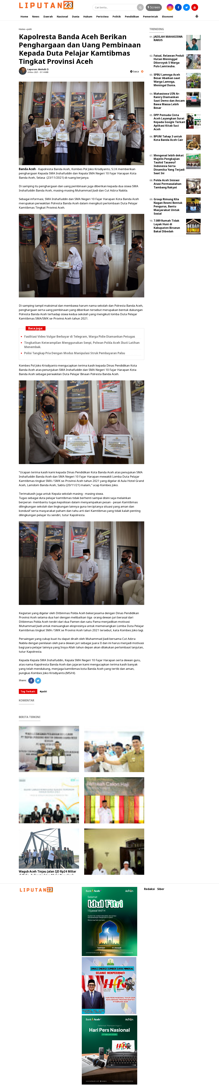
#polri (43, 691)
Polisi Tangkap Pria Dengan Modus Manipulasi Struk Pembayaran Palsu (74, 353)
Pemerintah (150, 16)
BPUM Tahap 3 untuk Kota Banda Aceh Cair (168, 138)
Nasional (62, 16)
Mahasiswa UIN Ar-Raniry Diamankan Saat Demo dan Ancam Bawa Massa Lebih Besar (169, 101)
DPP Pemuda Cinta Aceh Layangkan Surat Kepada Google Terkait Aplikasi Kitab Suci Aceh (169, 122)
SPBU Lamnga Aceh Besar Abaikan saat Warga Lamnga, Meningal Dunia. (167, 80)
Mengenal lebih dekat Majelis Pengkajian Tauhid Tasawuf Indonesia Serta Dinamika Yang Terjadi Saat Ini (169, 164)
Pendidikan (132, 16)
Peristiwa (102, 16)
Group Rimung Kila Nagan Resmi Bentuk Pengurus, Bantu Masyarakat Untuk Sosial (168, 206)
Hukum (87, 16)
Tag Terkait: (28, 691)
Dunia (75, 16)
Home (24, 16)
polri (29, 29)
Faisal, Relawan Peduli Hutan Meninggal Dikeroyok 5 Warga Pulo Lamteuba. (169, 61)
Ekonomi (167, 16)
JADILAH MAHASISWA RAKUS (168, 38)
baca (134, 71)
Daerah (48, 16)
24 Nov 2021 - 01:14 (35, 72)
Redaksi (149, 889)
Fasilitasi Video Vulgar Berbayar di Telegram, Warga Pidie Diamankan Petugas (79, 336)
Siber (160, 889)
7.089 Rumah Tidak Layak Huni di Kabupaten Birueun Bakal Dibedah (167, 226)
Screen (154, 7)
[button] (196, 15)
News (35, 16)
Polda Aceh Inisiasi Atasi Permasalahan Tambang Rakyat (167, 183)
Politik (117, 16)
